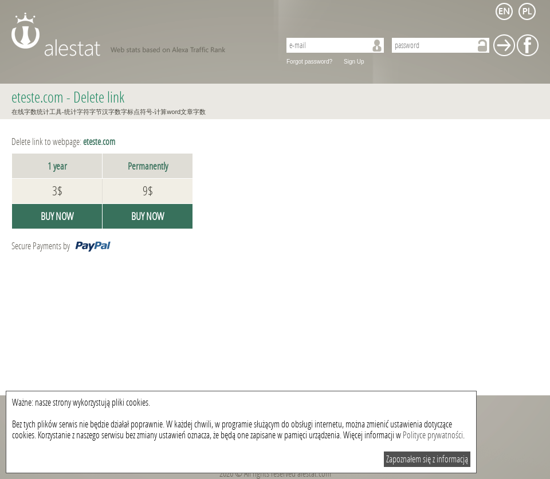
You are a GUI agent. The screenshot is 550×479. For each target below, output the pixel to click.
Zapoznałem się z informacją (427, 459)
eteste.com (37, 98)
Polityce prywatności (433, 435)
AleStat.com (138, 34)
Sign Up (354, 61)
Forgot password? (309, 61)
